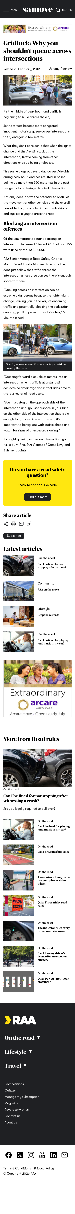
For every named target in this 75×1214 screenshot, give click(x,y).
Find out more (37, 497)
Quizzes (10, 1090)
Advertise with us (17, 1109)
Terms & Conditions (17, 1168)
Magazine (11, 1103)
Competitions (14, 1084)
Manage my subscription (22, 1097)
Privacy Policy (44, 1168)
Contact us (12, 1116)
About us (11, 1122)
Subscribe (14, 536)
